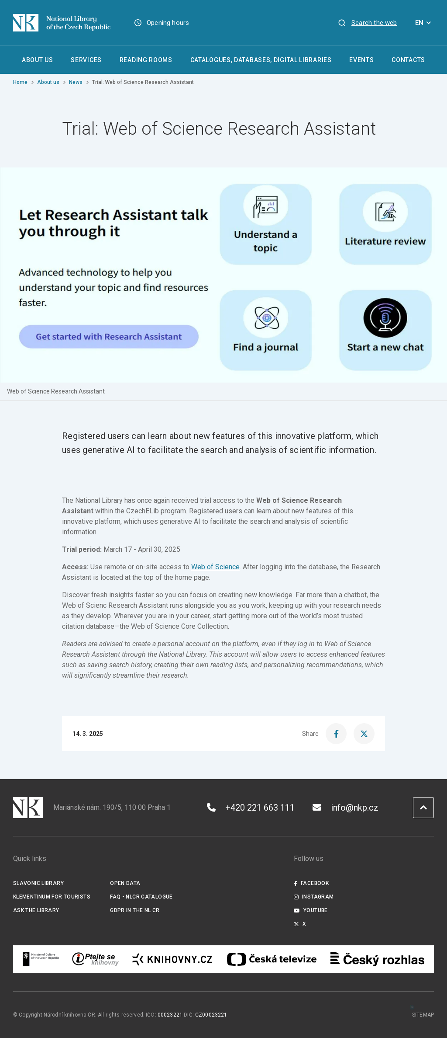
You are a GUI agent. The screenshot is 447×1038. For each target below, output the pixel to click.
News (76, 82)
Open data (125, 883)
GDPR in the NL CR (134, 910)
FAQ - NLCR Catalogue (141, 897)
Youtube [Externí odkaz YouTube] (311, 910)
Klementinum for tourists (51, 897)
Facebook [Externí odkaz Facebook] (311, 883)
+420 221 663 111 (251, 807)
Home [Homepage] (20, 82)
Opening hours (168, 23)
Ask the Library (36, 910)
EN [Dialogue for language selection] (424, 22)
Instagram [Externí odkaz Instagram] (314, 897)
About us (48, 82)
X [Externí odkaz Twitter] (300, 924)
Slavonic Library (38, 883)
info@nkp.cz (345, 807)
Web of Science (215, 567)
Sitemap (423, 1015)
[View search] (367, 22)
